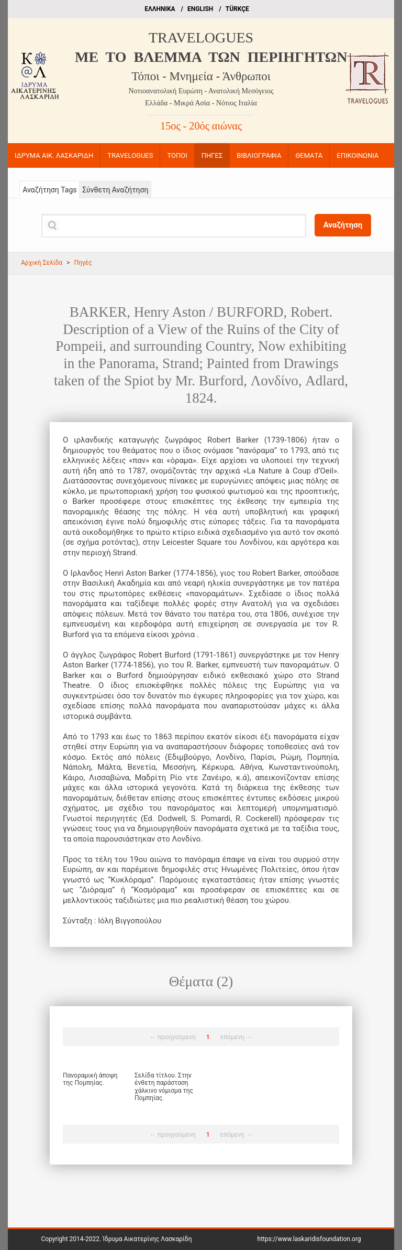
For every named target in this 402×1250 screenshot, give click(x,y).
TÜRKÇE (237, 9)
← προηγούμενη (173, 1037)
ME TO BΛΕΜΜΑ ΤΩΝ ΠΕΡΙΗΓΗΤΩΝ (211, 57)
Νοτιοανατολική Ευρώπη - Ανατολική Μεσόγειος (201, 91)
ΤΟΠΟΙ (177, 155)
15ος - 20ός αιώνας (201, 126)
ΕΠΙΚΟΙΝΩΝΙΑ (357, 155)
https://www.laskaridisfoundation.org (309, 1239)
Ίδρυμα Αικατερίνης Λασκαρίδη (147, 1239)
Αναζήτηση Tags (49, 190)
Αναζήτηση (343, 225)
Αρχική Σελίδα (41, 262)
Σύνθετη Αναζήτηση (115, 190)
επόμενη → (236, 1037)
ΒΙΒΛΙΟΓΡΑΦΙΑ (259, 155)
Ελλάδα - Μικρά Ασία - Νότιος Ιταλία (201, 103)
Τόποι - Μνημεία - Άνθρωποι (201, 76)
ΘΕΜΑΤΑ (308, 155)
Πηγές (83, 262)
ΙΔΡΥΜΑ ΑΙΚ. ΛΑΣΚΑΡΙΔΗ (54, 155)
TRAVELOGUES (201, 37)
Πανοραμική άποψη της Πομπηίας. (90, 1079)
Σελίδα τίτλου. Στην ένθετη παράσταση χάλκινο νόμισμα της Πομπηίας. (164, 1087)
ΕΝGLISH (200, 9)
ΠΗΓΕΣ (212, 155)
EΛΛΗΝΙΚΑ (159, 9)
